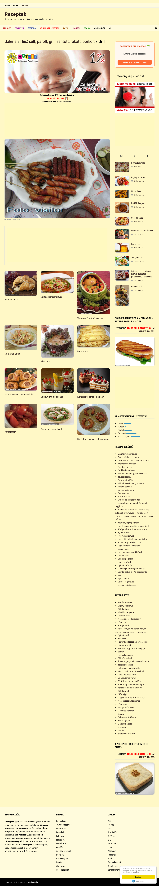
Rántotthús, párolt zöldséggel (131, 648)
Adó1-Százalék (62, 870)
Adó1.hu (111, 836)
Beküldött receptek (49, 28)
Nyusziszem (123, 578)
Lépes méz (136, 244)
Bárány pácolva (125, 486)
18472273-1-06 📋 (57, 98)
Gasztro (32, 28)
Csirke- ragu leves (126, 581)
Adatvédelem (21, 882)
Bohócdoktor (61, 821)
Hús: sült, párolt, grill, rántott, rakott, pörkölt (57, 41)
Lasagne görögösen (127, 585)
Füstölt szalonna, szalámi (129, 681)
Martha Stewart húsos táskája (18, 394)
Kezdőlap (6, 28)
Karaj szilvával (124, 562)
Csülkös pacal (137, 218)
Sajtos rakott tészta (127, 717)
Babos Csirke (124, 496)
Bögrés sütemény (126, 489)
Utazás (59, 862)
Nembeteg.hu (62, 858)
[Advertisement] (57, 120)
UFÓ (109, 840)
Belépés (25, 5)
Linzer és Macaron (126, 710)
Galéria (10, 41)
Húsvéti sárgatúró (126, 535)
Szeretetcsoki (113, 866)
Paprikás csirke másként (129, 545)
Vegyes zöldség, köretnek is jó (131, 697)
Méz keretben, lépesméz (129, 700)
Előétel (122, 426)
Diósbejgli (122, 694)
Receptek (15, 14)
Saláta (121, 651)
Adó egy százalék (63, 851)
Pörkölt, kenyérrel (138, 203)
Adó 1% (87, 28)
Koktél (76, 28)
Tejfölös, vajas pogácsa (128, 522)
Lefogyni (60, 836)
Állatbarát (112, 851)
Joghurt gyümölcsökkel (52, 396)
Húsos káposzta (125, 654)
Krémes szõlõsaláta (127, 463)
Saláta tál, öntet (12, 353)
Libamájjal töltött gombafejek (131, 568)
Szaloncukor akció (126, 733)
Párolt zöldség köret (127, 674)
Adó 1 (110, 821)
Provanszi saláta (125, 480)
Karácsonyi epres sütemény (90, 396)
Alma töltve (123, 555)
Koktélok (60, 854)
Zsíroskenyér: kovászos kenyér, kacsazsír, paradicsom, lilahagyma (141, 274)
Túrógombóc (136, 257)
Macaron (122, 727)
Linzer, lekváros (125, 723)
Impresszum (9, 882)
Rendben (138, 877)
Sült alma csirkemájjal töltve (131, 483)
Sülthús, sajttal (125, 658)
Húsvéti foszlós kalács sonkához (133, 539)
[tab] (121, 155)
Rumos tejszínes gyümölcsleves (132, 473)
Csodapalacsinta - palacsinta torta (133, 460)
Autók (110, 858)
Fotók (66, 28)
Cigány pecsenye (138, 177)
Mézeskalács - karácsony (142, 230)
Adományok (99, 28)
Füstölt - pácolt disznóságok (131, 684)
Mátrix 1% (60, 840)
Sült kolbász (136, 191)
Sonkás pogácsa (125, 558)
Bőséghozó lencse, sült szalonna (93, 439)
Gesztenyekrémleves (127, 453)
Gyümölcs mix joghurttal (129, 499)
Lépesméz (122, 704)
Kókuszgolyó (124, 720)
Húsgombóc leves (126, 707)
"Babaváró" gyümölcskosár (90, 318)
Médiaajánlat (33, 882)
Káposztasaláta (125, 645)
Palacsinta (82, 351)
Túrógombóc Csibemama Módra (132, 529)
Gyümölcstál (136, 286)
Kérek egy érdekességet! (135, 62)
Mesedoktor (61, 843)
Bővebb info (137, 872)
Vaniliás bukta (11, 299)
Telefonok (112, 854)
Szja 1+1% (112, 832)
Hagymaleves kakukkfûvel (130, 552)
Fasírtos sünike (125, 467)
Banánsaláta (123, 493)
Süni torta (45, 361)
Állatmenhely (61, 866)
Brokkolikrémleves (126, 470)
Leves (124, 423)
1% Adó (111, 824)
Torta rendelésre (125, 664)
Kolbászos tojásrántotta (129, 668)
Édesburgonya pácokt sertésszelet (133, 661)
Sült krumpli (123, 691)
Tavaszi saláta (124, 476)
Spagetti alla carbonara (128, 457)
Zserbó (121, 713)
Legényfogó (123, 548)
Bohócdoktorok (114, 870)
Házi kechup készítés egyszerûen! (133, 526)
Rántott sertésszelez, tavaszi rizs (133, 641)
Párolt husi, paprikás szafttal (131, 671)
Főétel (125, 429)
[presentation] (121, 155)
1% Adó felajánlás (63, 824)
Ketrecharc (112, 843)
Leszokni (60, 832)
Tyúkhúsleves (124, 532)
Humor (111, 847)
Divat (110, 828)
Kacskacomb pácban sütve (130, 687)
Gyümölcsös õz (125, 565)
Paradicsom (10, 431)
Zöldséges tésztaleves (51, 296)
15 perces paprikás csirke (129, 542)
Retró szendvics (138, 163)
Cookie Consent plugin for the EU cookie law (138, 881)
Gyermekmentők (115, 862)
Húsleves (122, 638)
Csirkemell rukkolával (51, 429)
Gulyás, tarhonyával (127, 677)
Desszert (127, 433)
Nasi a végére (129, 436)
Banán (121, 730)
